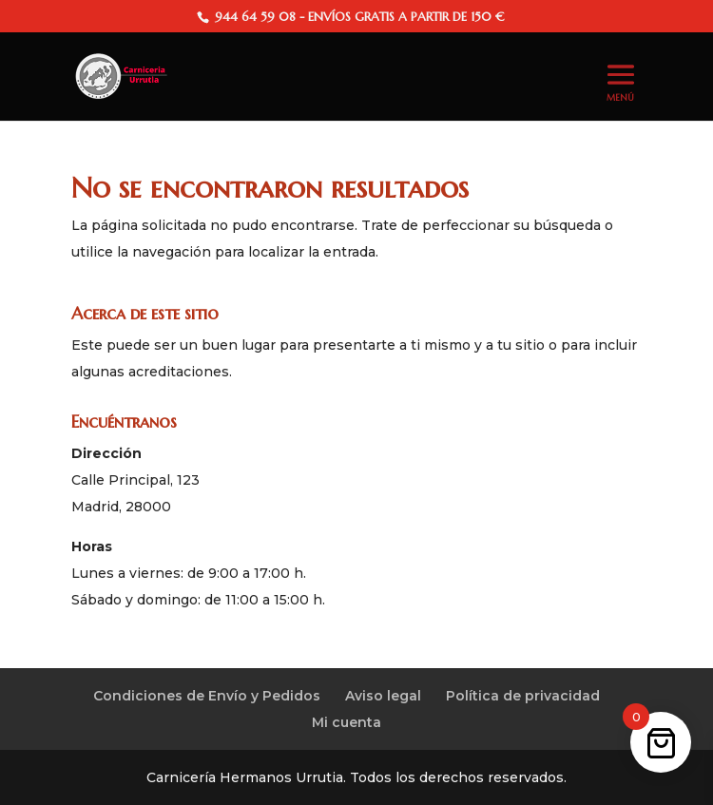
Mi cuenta (346, 722)
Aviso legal (383, 695)
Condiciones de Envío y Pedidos (206, 695)
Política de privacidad (523, 695)
